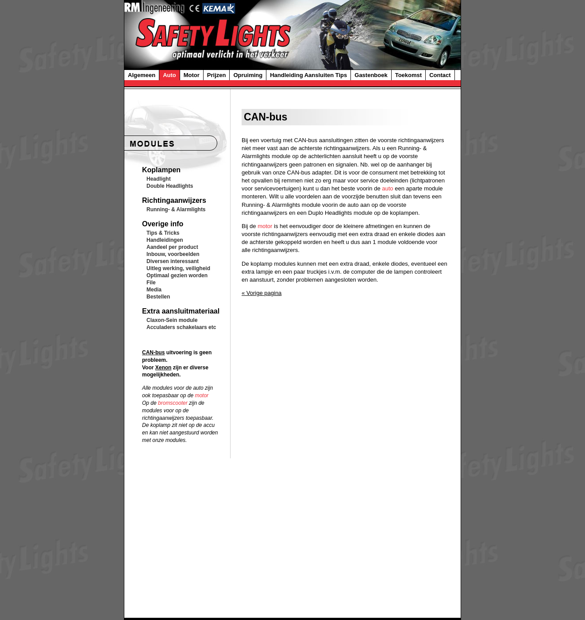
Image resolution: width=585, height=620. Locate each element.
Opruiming (247, 75)
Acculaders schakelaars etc (181, 327)
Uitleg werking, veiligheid (178, 268)
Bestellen (158, 297)
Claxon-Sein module (171, 320)
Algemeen (141, 75)
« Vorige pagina (261, 293)
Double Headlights (169, 186)
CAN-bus (153, 352)
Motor (192, 75)
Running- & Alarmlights (176, 209)
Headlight (158, 179)
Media (154, 290)
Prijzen (216, 75)
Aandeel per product (172, 247)
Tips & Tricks (162, 233)
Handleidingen (164, 240)
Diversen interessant (172, 261)
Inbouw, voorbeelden (173, 254)
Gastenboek (370, 75)
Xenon (163, 367)
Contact (439, 75)
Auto (169, 75)
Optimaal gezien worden (177, 275)
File (151, 282)
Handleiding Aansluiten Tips (308, 75)
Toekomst (408, 75)
